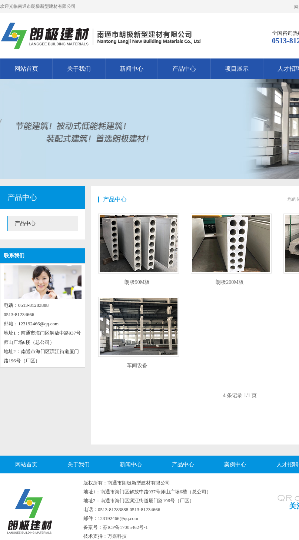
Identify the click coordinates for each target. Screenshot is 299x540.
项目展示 (237, 69)
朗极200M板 (229, 282)
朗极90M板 (137, 282)
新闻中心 (131, 69)
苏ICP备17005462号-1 (125, 527)
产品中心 (184, 69)
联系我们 (14, 255)
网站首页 (26, 69)
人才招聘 (287, 464)
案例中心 (235, 464)
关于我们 (79, 69)
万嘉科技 (117, 536)
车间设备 (137, 365)
